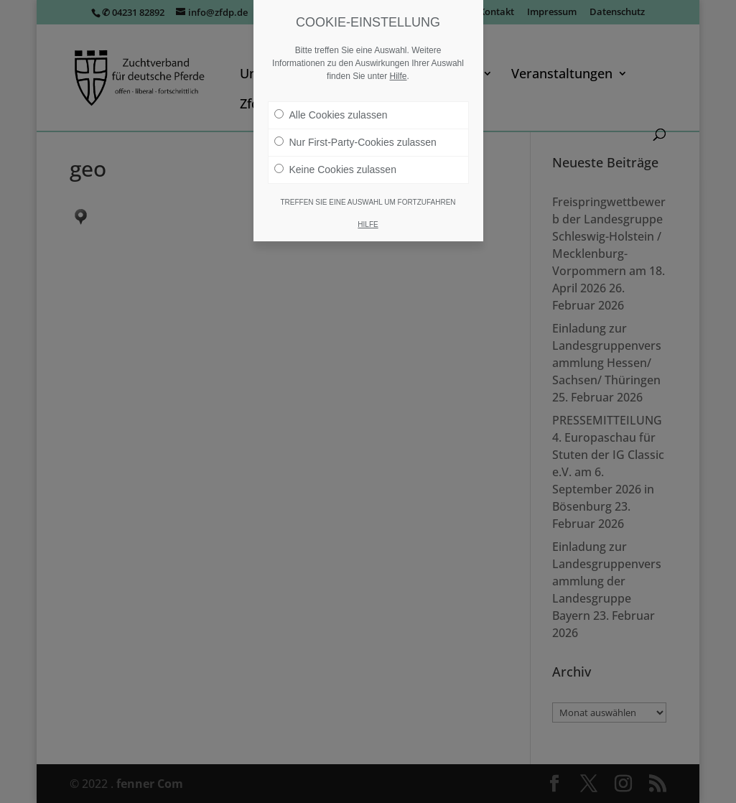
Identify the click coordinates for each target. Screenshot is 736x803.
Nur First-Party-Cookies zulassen (355, 142)
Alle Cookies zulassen (331, 115)
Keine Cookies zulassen (335, 169)
